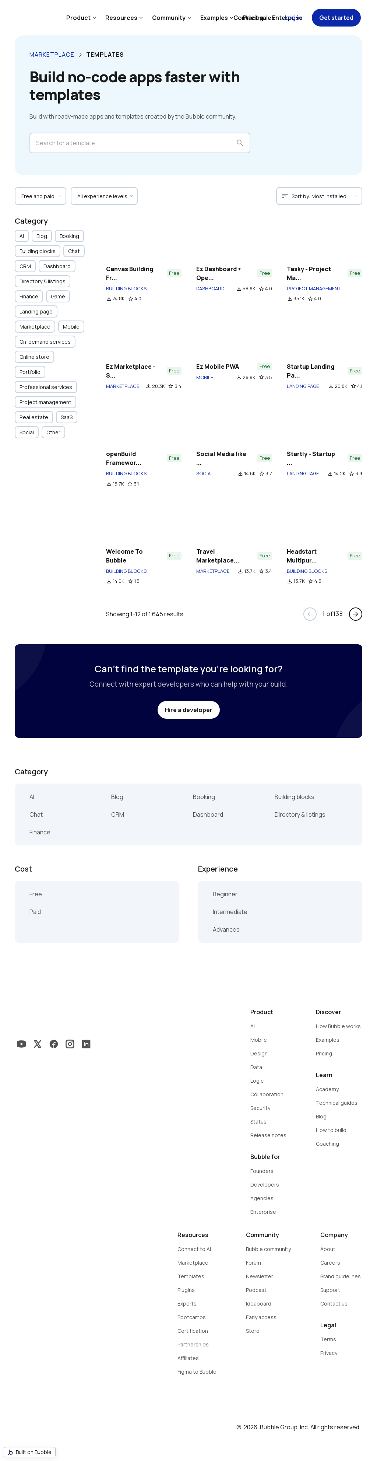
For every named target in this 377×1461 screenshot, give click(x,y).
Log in (293, 18)
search (240, 143)
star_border (131, 299)
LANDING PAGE (303, 386)
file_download (109, 299)
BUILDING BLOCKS (126, 288)
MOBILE (204, 377)
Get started (336, 18)
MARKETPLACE (122, 386)
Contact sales (254, 18)
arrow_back (310, 614)
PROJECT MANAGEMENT (314, 288)
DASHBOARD (210, 288)
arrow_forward (355, 614)
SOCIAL (204, 473)
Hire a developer (188, 710)
